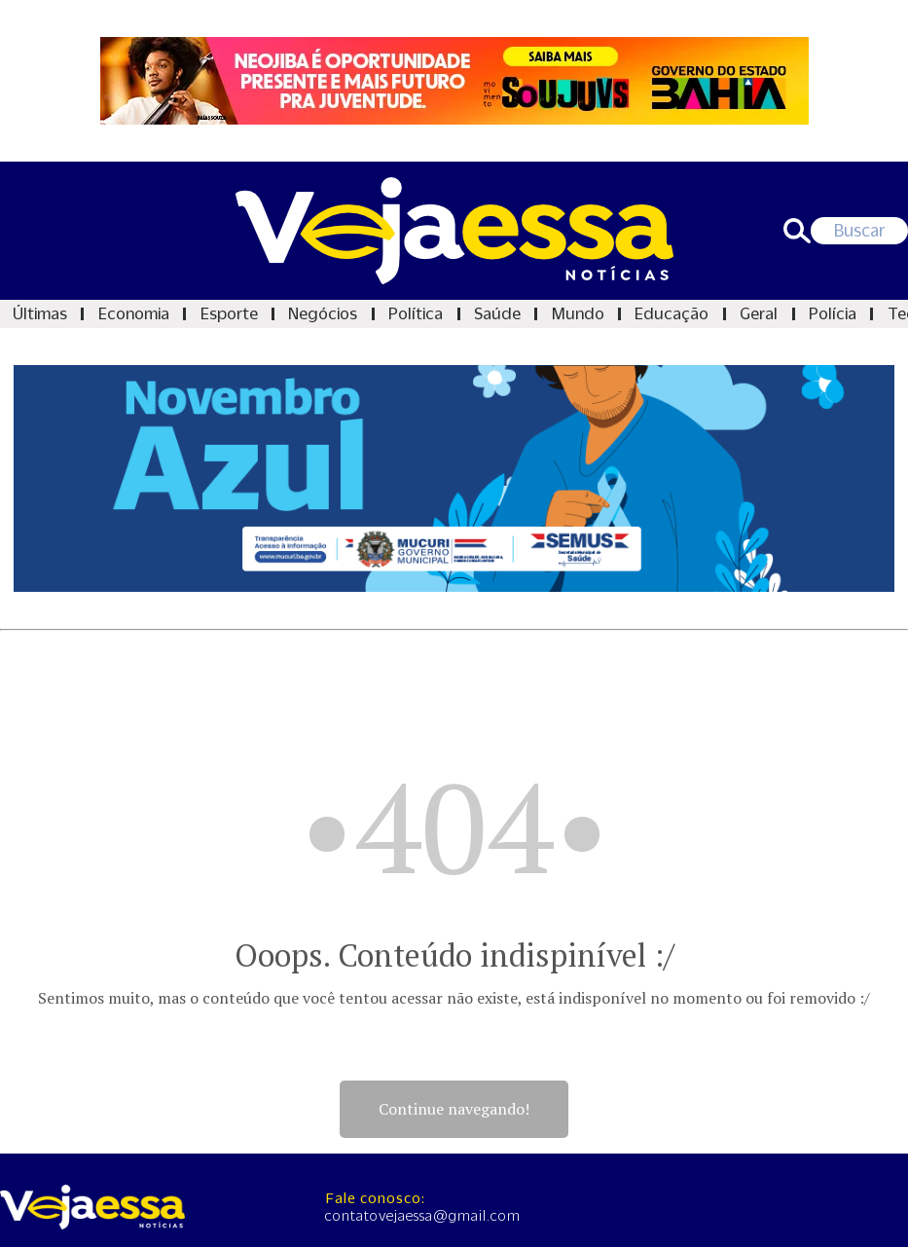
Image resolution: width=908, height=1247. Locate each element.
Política (415, 313)
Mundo (578, 313)
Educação (671, 313)
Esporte (229, 313)
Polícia (832, 313)
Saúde (497, 313)
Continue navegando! (454, 1108)
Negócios (322, 313)
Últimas (40, 313)
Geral (759, 313)
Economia (133, 313)
